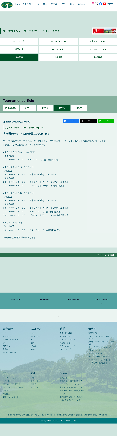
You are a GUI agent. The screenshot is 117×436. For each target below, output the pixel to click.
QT (4, 355)
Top (32, 390)
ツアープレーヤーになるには (71, 397)
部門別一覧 (19, 49)
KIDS (33, 362)
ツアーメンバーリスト (68, 359)
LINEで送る (107, 121)
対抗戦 (33, 397)
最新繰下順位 (65, 355)
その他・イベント (9, 365)
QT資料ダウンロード (11, 409)
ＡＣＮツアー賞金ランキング (99, 372)
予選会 (5, 362)
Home (15, 4)
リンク (62, 406)
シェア (73, 121)
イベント (34, 400)
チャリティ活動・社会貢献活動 (72, 403)
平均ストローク (94, 363)
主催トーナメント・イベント (71, 400)
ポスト (90, 121)
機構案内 (63, 390)
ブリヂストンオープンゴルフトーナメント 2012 (40, 31)
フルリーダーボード (19, 41)
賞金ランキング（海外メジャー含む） (101, 355)
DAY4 (79, 107)
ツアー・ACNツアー (10, 352)
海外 (33, 355)
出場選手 (58, 57)
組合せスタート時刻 (98, 41)
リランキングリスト (67, 352)
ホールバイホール (58, 41)
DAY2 (45, 107)
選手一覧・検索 (66, 346)
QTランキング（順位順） (12, 397)
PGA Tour (6, 359)
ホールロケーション (98, 49)
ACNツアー (7, 349)
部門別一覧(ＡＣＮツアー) (98, 366)
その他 (33, 359)
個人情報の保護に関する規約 (71, 409)
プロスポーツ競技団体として (71, 393)
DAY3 (62, 107)
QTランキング (65, 362)
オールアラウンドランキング (99, 359)
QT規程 (5, 403)
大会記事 (19, 57)
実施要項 (6, 406)
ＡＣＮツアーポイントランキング (101, 369)
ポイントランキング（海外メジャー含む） (101, 350)
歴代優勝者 (98, 57)
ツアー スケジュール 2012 (103, 256)
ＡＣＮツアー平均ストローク (99, 375)
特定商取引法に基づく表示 (70, 413)
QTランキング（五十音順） (13, 400)
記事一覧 (6, 393)
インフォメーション (10, 390)
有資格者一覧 (65, 349)
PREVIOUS (11, 107)
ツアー (5, 346)
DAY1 (28, 107)
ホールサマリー (58, 49)
